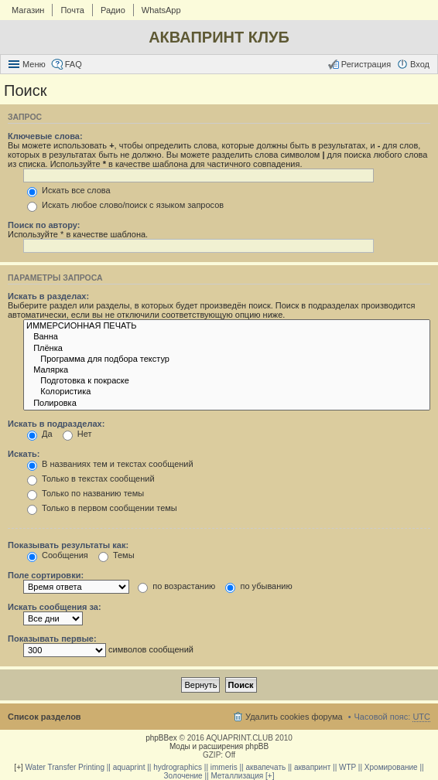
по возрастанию (176, 586)
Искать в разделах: (48, 296)
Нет (77, 433)
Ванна (227, 337)
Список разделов (44, 716)
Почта (72, 10)
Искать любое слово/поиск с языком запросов (125, 204)
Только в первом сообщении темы (102, 508)
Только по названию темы (85, 493)
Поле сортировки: (46, 575)
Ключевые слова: (45, 136)
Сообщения (57, 555)
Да (40, 433)
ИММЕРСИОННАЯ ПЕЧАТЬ (227, 326)
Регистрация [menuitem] (366, 64)
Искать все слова (69, 190)
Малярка (227, 370)
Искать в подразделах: (56, 423)
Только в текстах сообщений (91, 478)
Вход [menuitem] (419, 64)
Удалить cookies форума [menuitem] (294, 716)
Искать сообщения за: (54, 606)
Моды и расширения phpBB (219, 746)
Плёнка (227, 348)
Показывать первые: (52, 638)
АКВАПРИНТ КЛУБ (219, 37)
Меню (34, 64)
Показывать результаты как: (68, 545)
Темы (116, 555)
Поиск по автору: (44, 225)
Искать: (23, 453)
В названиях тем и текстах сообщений (110, 463)
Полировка (227, 403)
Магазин (28, 10)
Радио (113, 10)
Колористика (227, 392)
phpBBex (161, 738)
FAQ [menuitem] (73, 64)
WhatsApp (161, 10)
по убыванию (258, 586)
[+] (18, 767)
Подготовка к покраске (227, 381)
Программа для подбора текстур (227, 359)
